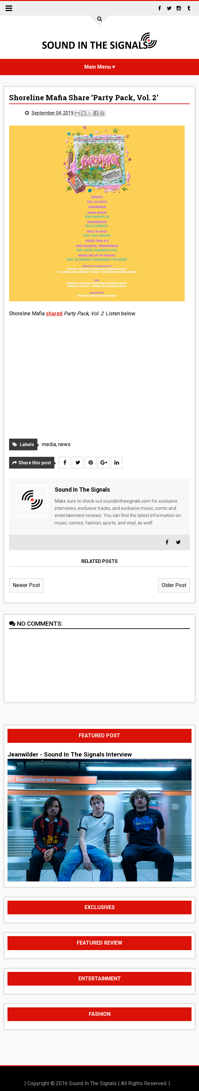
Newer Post (26, 585)
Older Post (174, 585)
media (49, 444)
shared (54, 313)
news (64, 444)
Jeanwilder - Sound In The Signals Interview (69, 754)
